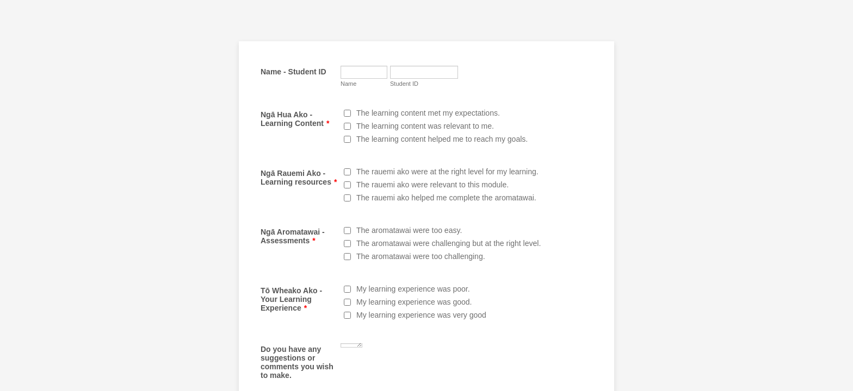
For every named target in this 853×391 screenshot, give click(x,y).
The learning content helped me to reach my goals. (442, 139)
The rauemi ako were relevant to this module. (432, 184)
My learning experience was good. (414, 302)
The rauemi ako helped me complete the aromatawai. (446, 197)
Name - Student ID (293, 71)
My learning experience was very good (421, 315)
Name (348, 83)
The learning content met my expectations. (428, 113)
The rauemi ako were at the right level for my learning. (447, 171)
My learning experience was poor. (413, 289)
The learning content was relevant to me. (425, 126)
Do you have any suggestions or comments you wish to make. (297, 362)
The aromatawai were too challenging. (420, 256)
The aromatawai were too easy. (409, 230)
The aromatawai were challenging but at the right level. (448, 243)
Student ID (404, 83)
